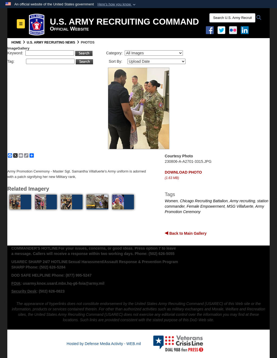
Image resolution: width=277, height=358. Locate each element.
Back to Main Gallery (187, 233)
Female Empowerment (206, 206)
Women (171, 201)
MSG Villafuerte (240, 206)
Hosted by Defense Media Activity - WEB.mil (104, 344)
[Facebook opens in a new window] (210, 30)
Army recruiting (242, 201)
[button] (117, 4)
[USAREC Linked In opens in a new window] (246, 30)
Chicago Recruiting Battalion (204, 201)
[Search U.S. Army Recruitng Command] (232, 17)
